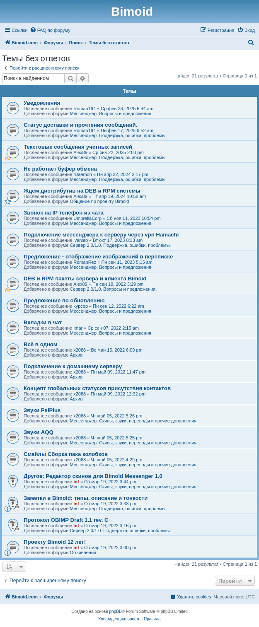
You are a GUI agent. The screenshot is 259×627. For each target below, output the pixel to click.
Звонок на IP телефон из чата (64, 213)
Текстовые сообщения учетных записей (78, 147)
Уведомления (42, 103)
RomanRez (84, 262)
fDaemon (82, 174)
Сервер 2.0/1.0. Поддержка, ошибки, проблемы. (120, 245)
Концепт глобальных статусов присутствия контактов (97, 388)
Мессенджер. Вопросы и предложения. (111, 113)
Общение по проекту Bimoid (99, 201)
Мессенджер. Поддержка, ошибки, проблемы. (118, 135)
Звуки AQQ (38, 432)
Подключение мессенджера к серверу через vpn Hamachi (101, 235)
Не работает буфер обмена (60, 169)
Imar (77, 328)
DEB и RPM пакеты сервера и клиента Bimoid (85, 278)
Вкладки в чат (43, 322)
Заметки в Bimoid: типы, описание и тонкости (86, 498)
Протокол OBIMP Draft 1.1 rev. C (66, 520)
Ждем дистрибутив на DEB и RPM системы (82, 191)
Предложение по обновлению (64, 300)
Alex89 (80, 152)
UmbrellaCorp (87, 218)
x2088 (79, 349)
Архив (76, 354)
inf (76, 481)
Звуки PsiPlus (42, 410)
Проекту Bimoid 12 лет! (55, 542)
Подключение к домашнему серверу (73, 366)
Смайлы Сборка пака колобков (66, 454)
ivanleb (80, 240)
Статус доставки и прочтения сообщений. (80, 125)
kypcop (80, 306)
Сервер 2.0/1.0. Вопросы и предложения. (113, 289)
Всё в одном (40, 344)
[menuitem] (50, 30)
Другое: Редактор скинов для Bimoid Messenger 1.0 (93, 476)
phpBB (115, 611)
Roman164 (84, 108)
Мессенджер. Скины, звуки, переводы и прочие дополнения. (134, 420)
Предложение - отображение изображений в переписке (98, 256)
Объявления (83, 552)
